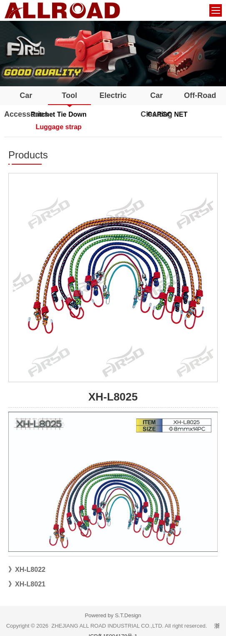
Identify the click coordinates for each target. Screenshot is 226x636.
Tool (69, 95)
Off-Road (200, 95)
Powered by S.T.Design (113, 615)
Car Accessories (26, 104)
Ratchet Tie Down (59, 114)
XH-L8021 (30, 584)
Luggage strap (58, 126)
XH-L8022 (30, 569)
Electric (112, 95)
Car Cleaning (156, 104)
